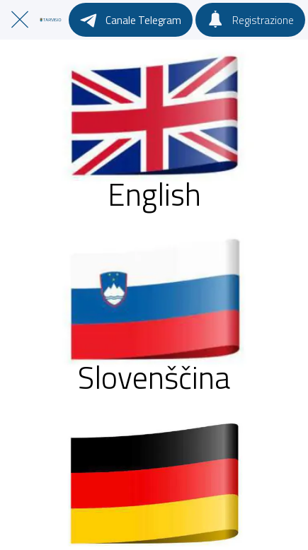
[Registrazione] (250, 20)
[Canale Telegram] (131, 20)
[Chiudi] (19, 19)
